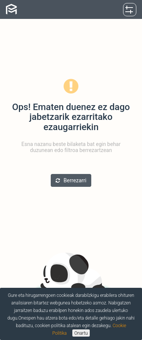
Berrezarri (71, 180)
